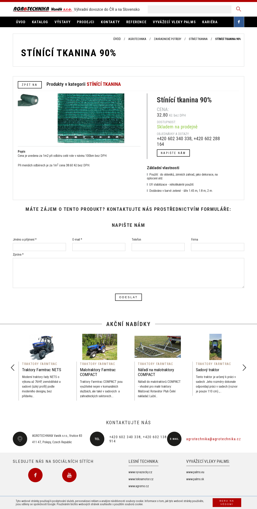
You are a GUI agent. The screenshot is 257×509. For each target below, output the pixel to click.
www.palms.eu (195, 472)
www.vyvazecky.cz (140, 472)
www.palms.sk (195, 479)
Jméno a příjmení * (25, 239)
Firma (194, 239)
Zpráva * (18, 254)
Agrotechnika (137, 39)
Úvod (117, 39)
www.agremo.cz (138, 486)
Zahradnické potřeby (167, 39)
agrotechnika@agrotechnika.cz (213, 439)
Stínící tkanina (198, 39)
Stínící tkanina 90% (228, 39)
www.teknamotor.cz (140, 479)
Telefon (136, 239)
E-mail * (77, 239)
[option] (42, 367)
